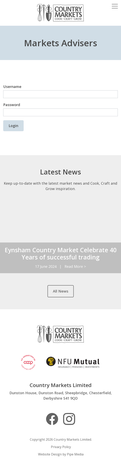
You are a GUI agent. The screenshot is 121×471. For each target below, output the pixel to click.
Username (12, 86)
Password (11, 104)
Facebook (52, 419)
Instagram (69, 419)
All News (60, 291)
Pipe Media (75, 454)
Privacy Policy (61, 447)
